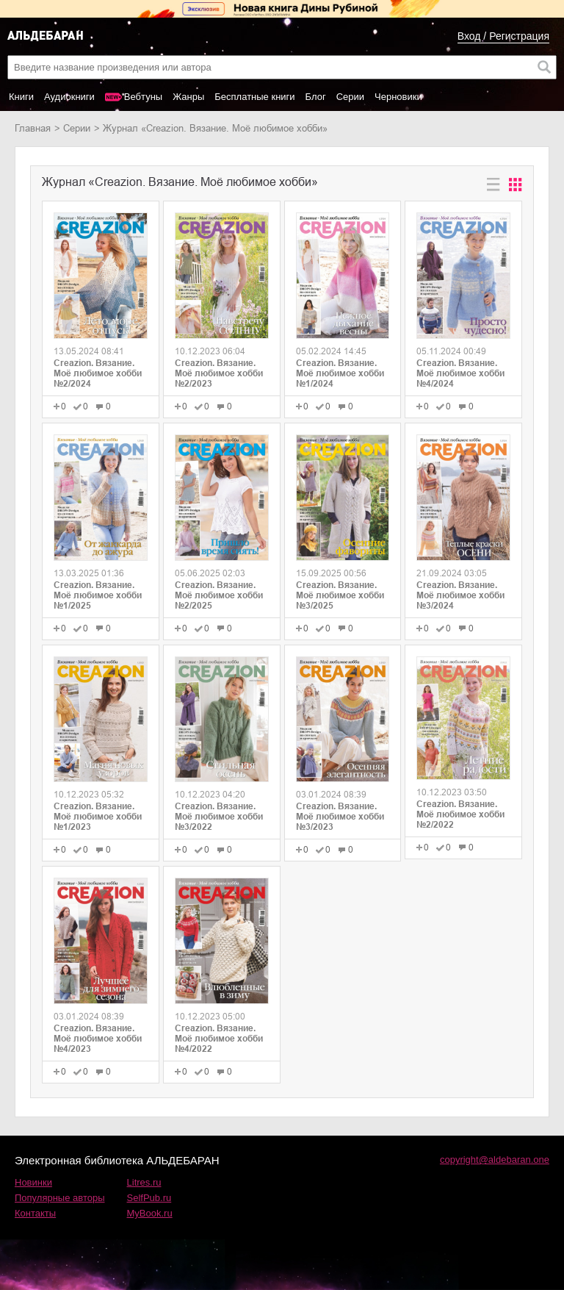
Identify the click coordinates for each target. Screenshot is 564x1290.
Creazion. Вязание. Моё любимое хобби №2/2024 (98, 373)
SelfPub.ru (149, 1197)
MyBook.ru (150, 1213)
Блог (316, 96)
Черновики (398, 96)
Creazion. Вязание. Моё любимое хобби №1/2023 (98, 816)
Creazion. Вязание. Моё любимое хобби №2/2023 (219, 373)
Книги (21, 96)
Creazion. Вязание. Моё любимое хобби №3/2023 (340, 816)
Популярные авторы (60, 1197)
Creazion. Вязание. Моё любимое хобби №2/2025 (219, 595)
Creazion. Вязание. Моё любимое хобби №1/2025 (98, 595)
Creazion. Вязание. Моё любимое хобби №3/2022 (219, 816)
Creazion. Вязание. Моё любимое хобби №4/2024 (460, 373)
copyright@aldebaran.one (494, 1159)
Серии (350, 96)
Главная (33, 128)
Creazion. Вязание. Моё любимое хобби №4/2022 (219, 1038)
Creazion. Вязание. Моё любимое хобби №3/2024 (460, 595)
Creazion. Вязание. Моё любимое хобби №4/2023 (98, 1038)
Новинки (33, 1182)
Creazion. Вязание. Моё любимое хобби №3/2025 (340, 595)
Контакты (35, 1213)
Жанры (188, 96)
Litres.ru (144, 1182)
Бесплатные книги (254, 96)
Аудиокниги (69, 96)
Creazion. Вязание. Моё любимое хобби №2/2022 (460, 814)
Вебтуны (143, 96)
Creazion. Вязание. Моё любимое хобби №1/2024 (340, 373)
